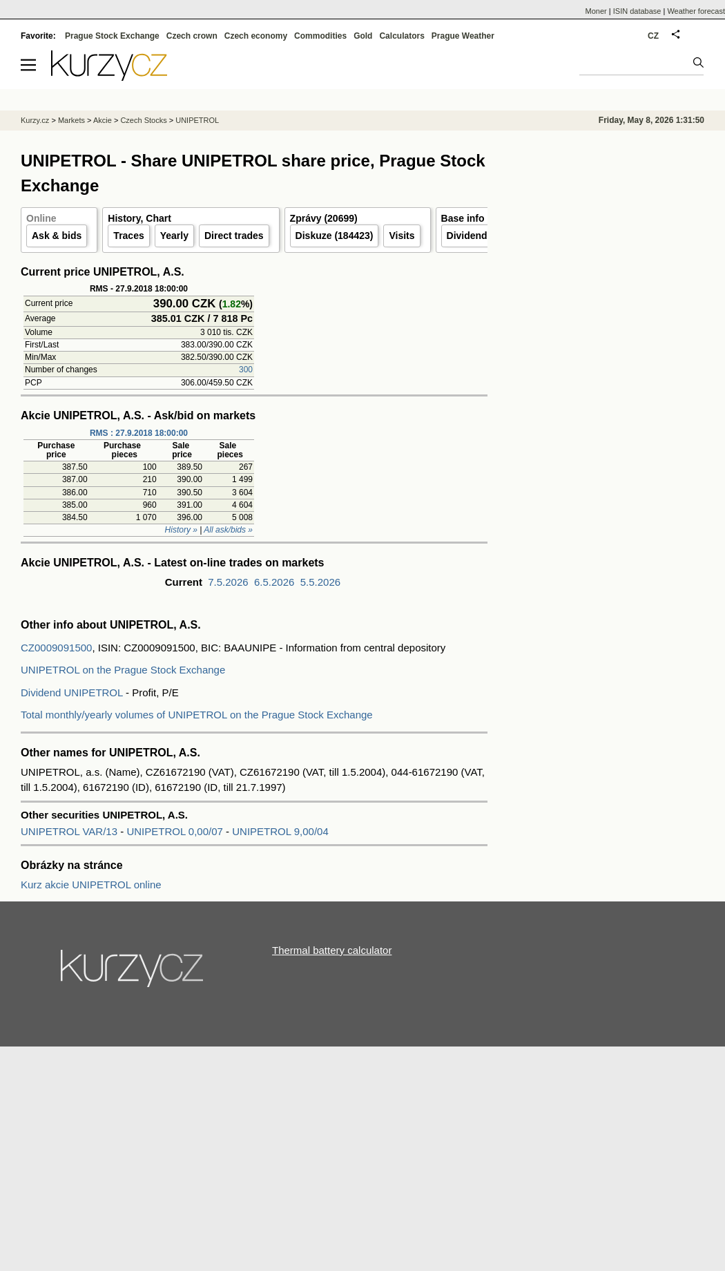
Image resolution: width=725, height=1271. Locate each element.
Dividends (470, 235)
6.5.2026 (274, 582)
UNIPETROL (197, 120)
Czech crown (192, 36)
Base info (463, 218)
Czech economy (255, 36)
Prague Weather (463, 36)
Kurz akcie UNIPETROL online (91, 884)
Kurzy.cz (35, 120)
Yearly (174, 235)
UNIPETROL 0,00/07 (176, 831)
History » (181, 530)
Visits (401, 235)
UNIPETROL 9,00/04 (280, 831)
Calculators (401, 36)
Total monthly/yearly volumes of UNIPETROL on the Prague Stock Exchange (197, 714)
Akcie (102, 120)
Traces (128, 235)
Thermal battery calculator (332, 950)
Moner (596, 11)
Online (41, 218)
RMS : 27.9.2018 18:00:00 (139, 433)
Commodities (320, 36)
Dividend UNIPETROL (72, 692)
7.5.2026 (228, 582)
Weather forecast (696, 11)
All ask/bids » (228, 530)
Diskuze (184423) (335, 235)
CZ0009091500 (56, 647)
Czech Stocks (143, 120)
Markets (71, 120)
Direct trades (234, 235)
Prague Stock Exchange (112, 36)
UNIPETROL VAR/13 (70, 831)
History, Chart (139, 218)
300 (246, 369)
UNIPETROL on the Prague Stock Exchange (123, 670)
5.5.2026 (320, 582)
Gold (363, 36)
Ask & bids (56, 235)
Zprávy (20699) (324, 218)
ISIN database (637, 11)
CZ (653, 36)
